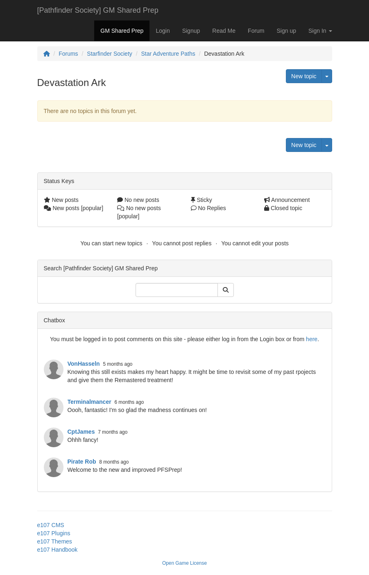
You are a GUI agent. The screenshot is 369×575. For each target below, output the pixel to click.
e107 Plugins (53, 533)
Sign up (286, 30)
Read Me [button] (223, 30)
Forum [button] (256, 30)
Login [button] (163, 30)
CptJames (81, 431)
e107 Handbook (57, 549)
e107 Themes (54, 541)
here (311, 339)
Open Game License (184, 563)
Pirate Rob (82, 461)
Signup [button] (191, 30)
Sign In (320, 30)
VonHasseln (84, 363)
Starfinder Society (109, 53)
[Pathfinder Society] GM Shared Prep (97, 10)
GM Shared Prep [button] (121, 30)
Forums (68, 53)
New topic (303, 76)
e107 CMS (50, 525)
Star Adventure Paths (168, 53)
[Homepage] (46, 53)
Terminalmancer (89, 401)
